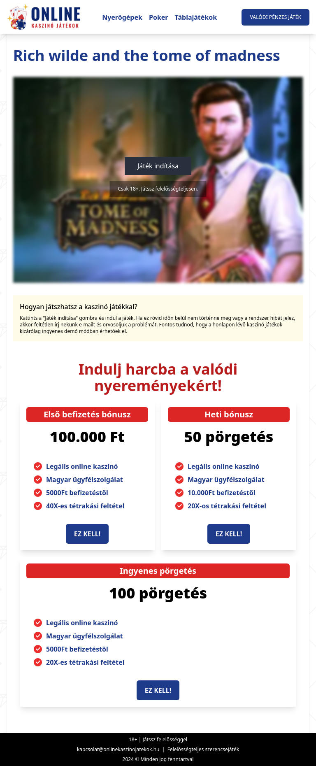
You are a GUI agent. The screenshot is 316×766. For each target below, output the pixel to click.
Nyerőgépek (122, 17)
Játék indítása (158, 165)
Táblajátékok (196, 17)
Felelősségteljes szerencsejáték (203, 749)
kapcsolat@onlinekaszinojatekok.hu (118, 749)
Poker (158, 17)
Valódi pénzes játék (275, 17)
